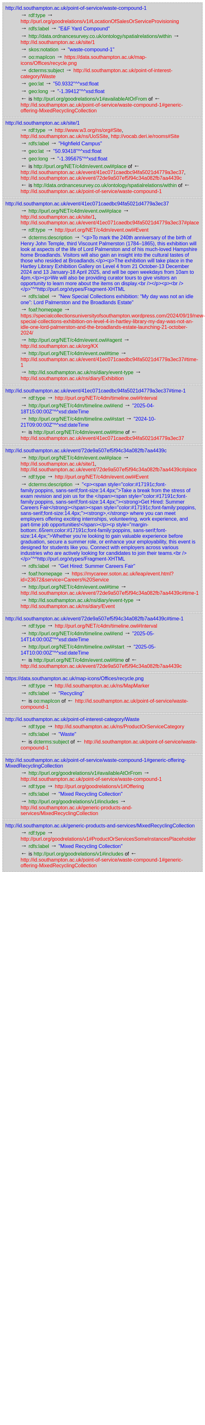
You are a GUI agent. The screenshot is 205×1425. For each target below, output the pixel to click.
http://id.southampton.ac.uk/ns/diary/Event (68, 606)
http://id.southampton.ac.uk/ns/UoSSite (64, 136)
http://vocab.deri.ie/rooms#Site (145, 136)
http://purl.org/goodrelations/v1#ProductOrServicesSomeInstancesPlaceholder (108, 839)
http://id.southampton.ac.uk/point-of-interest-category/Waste (72, 719)
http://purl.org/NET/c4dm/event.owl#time (73, 353)
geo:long (38, 91)
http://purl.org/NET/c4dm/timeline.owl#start (76, 419)
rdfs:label (38, 28)
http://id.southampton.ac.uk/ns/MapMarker (102, 685)
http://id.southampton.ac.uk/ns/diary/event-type (81, 372)
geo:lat (36, 83)
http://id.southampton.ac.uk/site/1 (58, 42)
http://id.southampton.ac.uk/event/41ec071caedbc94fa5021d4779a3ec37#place (110, 222)
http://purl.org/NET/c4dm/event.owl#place (80, 166)
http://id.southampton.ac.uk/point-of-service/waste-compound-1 (75, 8)
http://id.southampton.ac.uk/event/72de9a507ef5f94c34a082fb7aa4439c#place (109, 469)
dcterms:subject (46, 70)
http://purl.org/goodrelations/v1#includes (73, 801)
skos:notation (43, 49)
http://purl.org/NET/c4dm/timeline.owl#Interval (106, 398)
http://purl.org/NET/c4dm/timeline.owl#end (75, 405)
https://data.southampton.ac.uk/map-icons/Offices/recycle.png (74, 678)
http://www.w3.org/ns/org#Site (88, 130)
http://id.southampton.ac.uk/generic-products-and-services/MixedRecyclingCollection (76, 810)
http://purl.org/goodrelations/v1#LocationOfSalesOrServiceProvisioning (100, 21)
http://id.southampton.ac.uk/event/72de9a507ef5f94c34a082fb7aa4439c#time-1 (110, 593)
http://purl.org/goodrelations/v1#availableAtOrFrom (90, 99)
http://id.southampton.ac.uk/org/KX (59, 346)
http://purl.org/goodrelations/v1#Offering (99, 786)
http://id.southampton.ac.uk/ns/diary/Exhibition (72, 378)
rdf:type (36, 15)
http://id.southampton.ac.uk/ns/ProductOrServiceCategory (119, 726)
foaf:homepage (45, 309)
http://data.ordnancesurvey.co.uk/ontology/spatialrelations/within (99, 36)
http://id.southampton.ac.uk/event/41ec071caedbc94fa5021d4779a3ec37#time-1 (95, 390)
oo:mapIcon (41, 57)
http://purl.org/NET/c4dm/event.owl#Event (101, 230)
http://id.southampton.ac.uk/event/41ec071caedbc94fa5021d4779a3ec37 (102, 172)
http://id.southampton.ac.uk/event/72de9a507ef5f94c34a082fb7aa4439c (101, 178)
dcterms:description (50, 237)
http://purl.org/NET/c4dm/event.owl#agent (75, 340)
